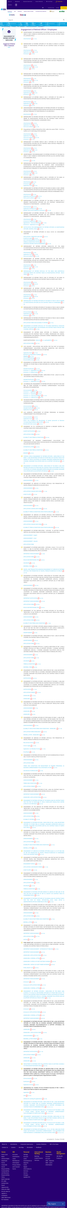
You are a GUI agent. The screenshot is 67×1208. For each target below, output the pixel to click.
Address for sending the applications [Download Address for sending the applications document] (35, 1098)
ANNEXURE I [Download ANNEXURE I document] (29, 711)
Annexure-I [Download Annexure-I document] (29, 982)
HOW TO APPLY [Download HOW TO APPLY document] (30, 494)
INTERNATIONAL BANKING (41, 11)
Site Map (21, 1147)
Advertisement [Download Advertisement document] (30, 38)
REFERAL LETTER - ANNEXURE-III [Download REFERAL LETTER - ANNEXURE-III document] (34, 734)
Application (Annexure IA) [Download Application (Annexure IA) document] (33, 208)
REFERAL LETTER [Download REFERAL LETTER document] (30, 848)
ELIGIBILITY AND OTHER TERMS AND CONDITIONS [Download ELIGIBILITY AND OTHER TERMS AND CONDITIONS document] (39, 844)
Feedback (10, 4)
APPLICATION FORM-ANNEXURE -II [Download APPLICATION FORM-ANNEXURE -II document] (35, 731)
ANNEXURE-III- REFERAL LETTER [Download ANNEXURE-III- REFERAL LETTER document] (34, 958)
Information (15, 1163)
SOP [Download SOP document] (27, 1095)
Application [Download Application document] (29, 1092)
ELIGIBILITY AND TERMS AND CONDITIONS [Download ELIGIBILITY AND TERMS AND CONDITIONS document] (37, 623)
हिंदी (43, 7)
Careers (57, 7)
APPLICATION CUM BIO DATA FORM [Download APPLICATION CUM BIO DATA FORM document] (35, 491)
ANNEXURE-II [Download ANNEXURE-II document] (30, 698)
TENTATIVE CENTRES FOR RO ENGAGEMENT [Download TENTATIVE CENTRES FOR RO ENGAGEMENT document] (37, 243)
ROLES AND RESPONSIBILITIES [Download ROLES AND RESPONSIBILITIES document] (34, 560)
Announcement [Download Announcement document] (30, 312)
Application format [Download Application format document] (31, 1084)
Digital (41, 24)
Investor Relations (39, 1)
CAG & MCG (49, 1154)
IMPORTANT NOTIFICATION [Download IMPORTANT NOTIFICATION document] (33, 598)
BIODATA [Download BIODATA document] (29, 453)
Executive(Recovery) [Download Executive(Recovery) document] (31, 360)
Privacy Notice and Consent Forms (16, 1167)
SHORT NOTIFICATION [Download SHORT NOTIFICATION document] (32, 431)
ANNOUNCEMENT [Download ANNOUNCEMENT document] (31, 480)
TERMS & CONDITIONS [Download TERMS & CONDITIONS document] (32, 664)
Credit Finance (39, 1158)
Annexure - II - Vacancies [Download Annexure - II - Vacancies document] (32, 393)
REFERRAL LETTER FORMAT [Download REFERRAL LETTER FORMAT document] (33, 1038)
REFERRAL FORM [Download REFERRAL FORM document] (30, 566)
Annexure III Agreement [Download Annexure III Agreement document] (32, 221)
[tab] (9, 44)
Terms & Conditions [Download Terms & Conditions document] (31, 126)
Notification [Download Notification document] (29, 1081)
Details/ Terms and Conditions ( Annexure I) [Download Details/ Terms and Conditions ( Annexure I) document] (37, 210)
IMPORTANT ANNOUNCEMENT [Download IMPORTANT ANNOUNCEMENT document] (34, 553)
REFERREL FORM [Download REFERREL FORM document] (30, 667)
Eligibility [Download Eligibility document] (29, 356)
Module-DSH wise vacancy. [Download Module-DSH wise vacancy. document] (33, 424)
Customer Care (51, 7)
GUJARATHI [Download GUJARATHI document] (51, 340)
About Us (10, 1)
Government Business (31, 26)
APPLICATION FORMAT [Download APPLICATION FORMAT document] (32, 692)
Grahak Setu (4, 1183)
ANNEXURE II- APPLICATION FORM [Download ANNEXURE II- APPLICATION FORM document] (35, 1032)
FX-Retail (14, 26)
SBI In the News (49, 1)
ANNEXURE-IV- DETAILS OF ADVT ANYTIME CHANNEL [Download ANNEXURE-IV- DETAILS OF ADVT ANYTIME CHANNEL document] (40, 961)
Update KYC (26, 1177)
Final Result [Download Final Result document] (29, 752)
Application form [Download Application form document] (30, 353)
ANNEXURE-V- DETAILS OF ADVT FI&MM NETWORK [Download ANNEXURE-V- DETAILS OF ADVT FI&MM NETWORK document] (39, 964)
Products (59, 1158)
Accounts (15, 1154)
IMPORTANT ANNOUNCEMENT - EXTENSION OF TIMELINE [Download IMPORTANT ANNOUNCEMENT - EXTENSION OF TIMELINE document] (41, 949)
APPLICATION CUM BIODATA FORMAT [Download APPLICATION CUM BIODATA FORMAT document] (36, 867)
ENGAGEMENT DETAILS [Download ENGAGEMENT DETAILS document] (32, 864)
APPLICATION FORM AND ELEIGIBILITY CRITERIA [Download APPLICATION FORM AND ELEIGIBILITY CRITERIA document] (38, 322)
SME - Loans (49, 1163)
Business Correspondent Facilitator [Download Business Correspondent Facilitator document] (35, 354)
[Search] (63, 19)
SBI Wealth (60, 1156)
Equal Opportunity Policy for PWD (5, 1187)
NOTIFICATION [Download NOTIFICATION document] (30, 678)
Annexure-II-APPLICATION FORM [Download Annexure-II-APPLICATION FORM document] (35, 985)
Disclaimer (30, 1147)
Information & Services (50, 24)
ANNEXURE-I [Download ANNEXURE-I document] (29, 695)
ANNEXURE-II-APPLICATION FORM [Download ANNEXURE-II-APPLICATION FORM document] (35, 797)
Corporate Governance (27, 1)
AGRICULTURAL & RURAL (28, 11)
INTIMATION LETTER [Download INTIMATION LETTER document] (31, 447)
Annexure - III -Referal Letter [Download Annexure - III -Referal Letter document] (33, 372)
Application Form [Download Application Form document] (31, 52)
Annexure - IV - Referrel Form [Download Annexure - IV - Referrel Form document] (33, 397)
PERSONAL (10, 11)
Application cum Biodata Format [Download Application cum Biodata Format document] (34, 749)
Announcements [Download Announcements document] (30, 390)
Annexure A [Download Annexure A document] (29, 183)
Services (37, 1160)
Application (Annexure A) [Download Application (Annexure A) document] (33, 196)
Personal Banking (6, 26)
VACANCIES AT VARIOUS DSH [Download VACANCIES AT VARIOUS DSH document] (33, 770)
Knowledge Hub (61, 24)
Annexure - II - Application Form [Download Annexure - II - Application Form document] (34, 370)
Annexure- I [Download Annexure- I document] (29, 139)
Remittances (16, 1160)
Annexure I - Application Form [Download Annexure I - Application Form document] (34, 224)
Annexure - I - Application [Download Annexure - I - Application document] (33, 392)
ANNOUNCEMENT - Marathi (31, 541)
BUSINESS (20, 11)
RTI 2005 (3, 1181)
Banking (37, 1156)
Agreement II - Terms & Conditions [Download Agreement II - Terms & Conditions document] (35, 223)
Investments (15, 1156)
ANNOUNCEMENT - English (30, 535)
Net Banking (63, 7)
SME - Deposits (50, 1160)
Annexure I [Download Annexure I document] (29, 53)
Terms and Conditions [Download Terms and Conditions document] (32, 198)
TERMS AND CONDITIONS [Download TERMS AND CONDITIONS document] (33, 783)
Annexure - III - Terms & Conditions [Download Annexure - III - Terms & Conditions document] (35, 395)
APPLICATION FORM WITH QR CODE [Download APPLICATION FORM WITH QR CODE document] (36, 236)
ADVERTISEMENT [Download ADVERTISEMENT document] (30, 632)
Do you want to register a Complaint (5, 1193)
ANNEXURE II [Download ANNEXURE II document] (29, 714)
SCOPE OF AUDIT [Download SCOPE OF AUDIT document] (31, 238)
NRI (15, 11)
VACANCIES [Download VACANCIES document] (29, 563)
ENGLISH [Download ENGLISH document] (41, 340)
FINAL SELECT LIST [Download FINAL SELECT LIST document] (31, 967)
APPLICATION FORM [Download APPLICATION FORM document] (31, 343)
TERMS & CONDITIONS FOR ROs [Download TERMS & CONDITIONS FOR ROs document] (34, 242)
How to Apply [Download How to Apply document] (30, 745)
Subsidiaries (17, 1)
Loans (21, 24)
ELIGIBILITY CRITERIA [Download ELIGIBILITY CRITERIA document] (32, 819)
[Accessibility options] (16, 5)
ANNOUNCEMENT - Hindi (30, 538)
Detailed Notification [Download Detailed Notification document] (32, 368)
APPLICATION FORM (29, 544)
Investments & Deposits (12, 24)
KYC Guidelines (21, 26)
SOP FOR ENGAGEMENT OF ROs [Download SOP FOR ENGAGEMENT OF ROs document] (34, 240)
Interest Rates (5, 1158)
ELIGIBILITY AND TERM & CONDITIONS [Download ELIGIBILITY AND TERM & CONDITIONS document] (36, 450)
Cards (27, 24)
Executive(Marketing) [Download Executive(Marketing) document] (32, 358)
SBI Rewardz (34, 24)
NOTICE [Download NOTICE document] (28, 939)
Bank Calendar (5, 1179)
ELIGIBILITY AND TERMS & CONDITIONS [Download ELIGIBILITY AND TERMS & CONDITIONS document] (36, 437)
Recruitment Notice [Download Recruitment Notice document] (31, 742)
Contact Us (5, 1147)
